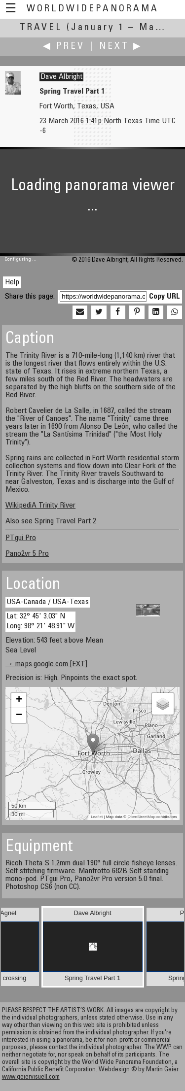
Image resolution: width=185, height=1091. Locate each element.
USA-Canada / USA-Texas (47, 602)
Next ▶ (121, 46)
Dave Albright (61, 77)
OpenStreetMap (141, 817)
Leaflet (97, 817)
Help (12, 282)
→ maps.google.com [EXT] (46, 664)
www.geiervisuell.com (31, 1077)
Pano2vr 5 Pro (27, 554)
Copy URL (164, 297)
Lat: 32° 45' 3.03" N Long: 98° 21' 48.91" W (40, 621)
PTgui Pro (20, 538)
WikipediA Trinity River (40, 506)
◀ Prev (64, 46)
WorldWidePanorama (93, 9)
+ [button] (19, 700)
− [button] (19, 715)
